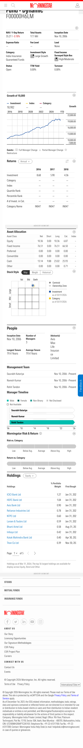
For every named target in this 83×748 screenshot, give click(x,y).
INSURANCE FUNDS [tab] (11, 610)
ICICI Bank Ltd (14, 506)
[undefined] (74, 283)
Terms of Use (9, 696)
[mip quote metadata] (77, 40)
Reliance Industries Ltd (18, 522)
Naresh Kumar (14, 392)
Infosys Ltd (12, 544)
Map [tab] (26, 284)
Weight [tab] (35, 284)
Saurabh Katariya (15, 385)
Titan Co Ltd (13, 554)
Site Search (13, 5)
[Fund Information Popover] (77, 19)
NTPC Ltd (11, 528)
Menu (5, 5)
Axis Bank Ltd (13, 517)
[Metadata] (74, 107)
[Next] (35, 565)
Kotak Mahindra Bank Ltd (19, 549)
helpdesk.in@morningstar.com (66, 738)
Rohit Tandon (13, 399)
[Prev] (28, 565)
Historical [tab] (46, 284)
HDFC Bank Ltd (14, 512)
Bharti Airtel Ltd (14, 538)
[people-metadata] (74, 340)
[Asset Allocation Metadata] (74, 244)
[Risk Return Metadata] (74, 446)
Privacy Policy (23, 696)
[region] (40, 206)
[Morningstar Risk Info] (40, 445)
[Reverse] (67, 173)
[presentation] (41, 313)
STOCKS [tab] (6, 594)
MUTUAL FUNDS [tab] (10, 602)
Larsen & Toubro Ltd (17, 533)
